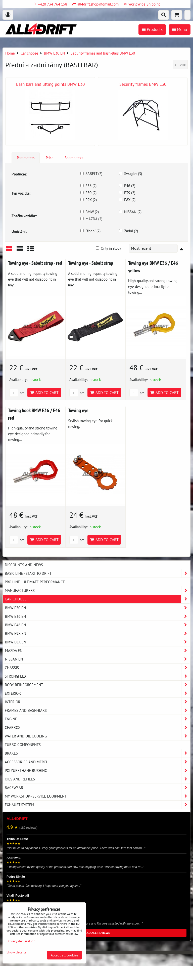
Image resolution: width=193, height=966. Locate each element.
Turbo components (23, 744)
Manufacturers (97, 590)
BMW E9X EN (97, 633)
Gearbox (97, 727)
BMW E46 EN (97, 625)
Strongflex (97, 676)
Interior (97, 702)
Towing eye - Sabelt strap (90, 263)
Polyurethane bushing (97, 770)
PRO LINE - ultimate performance (35, 581)
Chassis (97, 668)
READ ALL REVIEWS (96, 932)
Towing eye (78, 410)
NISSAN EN (97, 659)
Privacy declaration (21, 941)
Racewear (97, 787)
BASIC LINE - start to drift (97, 573)
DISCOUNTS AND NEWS (24, 564)
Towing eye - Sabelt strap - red (35, 263)
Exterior (97, 693)
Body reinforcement (97, 685)
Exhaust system (97, 805)
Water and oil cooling (97, 736)
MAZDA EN (97, 650)
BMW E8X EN (97, 642)
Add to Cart (44, 392)
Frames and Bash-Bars (97, 710)
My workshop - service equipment (97, 796)
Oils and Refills (97, 779)
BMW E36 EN (97, 616)
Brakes (97, 753)
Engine (97, 719)
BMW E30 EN (97, 608)
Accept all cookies (64, 955)
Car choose (97, 599)
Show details (16, 952)
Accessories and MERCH (97, 762)
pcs (16, 393)
